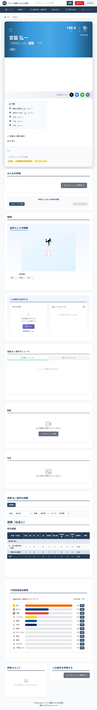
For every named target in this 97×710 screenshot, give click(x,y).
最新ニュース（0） (28, 360)
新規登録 (90, 3)
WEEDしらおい (18, 113)
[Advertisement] (48, 74)
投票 (82, 609)
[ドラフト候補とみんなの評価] (17, 3)
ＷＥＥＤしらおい (41, 161)
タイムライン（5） (69, 360)
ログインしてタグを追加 (18, 157)
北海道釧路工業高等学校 (23, 161)
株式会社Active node (50, 709)
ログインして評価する (74, 185)
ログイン (79, 3)
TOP (7, 17)
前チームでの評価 (18, 204)
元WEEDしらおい (19, 43)
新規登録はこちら (28, 332)
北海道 (10, 161)
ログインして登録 (48, 437)
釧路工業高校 (17, 109)
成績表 (11, 508)
